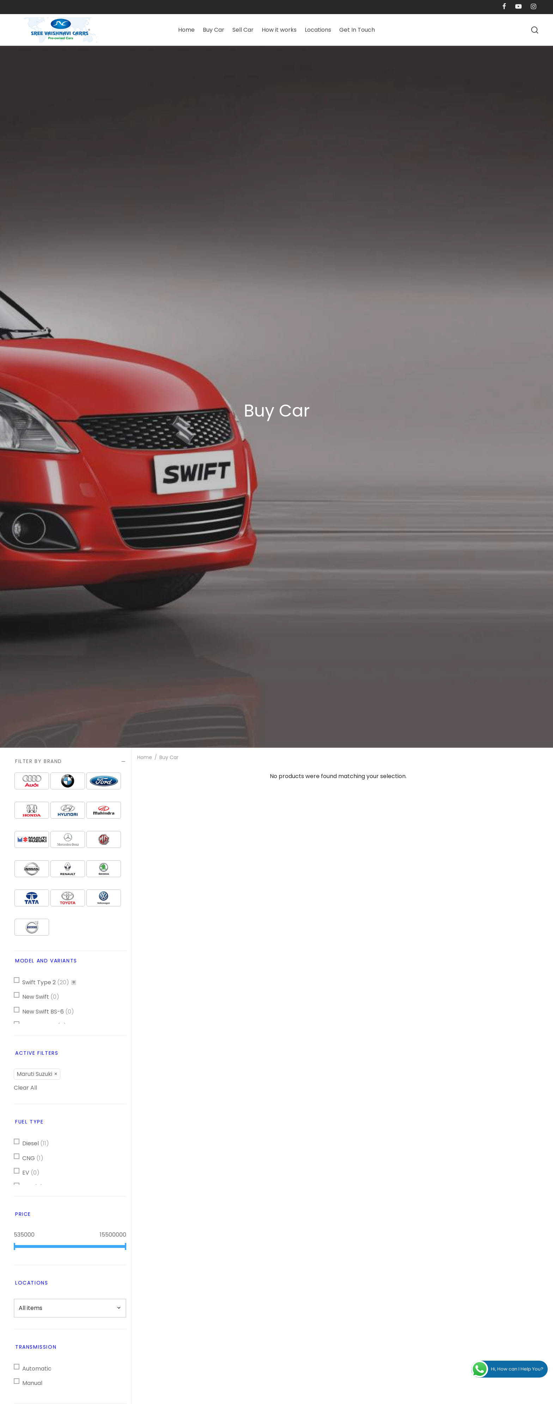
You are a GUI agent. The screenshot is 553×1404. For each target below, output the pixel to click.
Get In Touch (357, 30)
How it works (279, 30)
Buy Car (213, 30)
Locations (318, 30)
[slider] (14, 1246)
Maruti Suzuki (34, 1074)
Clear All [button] (25, 1088)
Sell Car (243, 30)
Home (186, 30)
